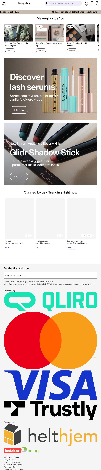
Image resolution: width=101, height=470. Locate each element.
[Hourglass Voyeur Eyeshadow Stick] (19, 218)
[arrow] (96, 274)
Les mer (10, 50)
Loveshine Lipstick (43, 243)
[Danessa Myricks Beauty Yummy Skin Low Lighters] (81, 218)
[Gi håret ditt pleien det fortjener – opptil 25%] (50, 12)
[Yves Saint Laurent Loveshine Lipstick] (50, 218)
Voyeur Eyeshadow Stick (14, 243)
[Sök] (63, 3)
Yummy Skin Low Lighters (77, 243)
